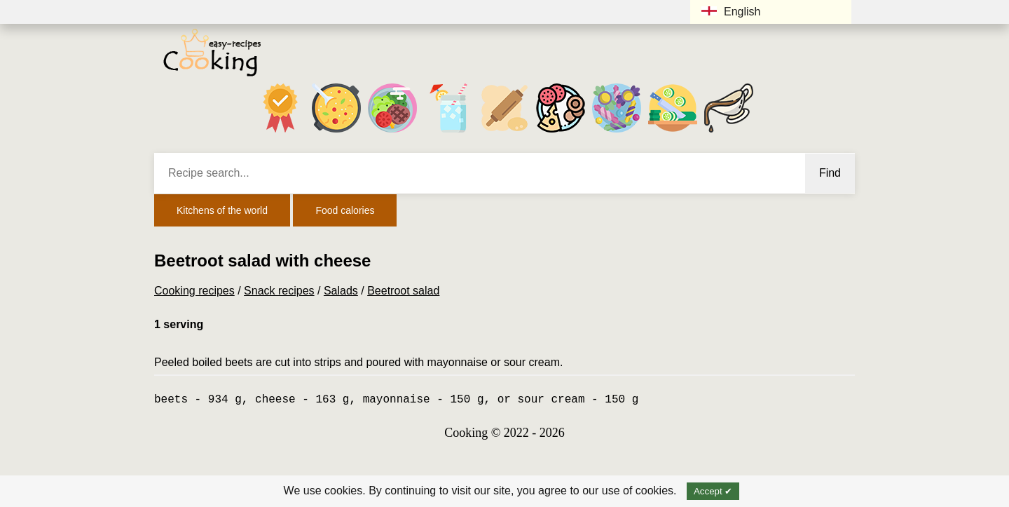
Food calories (344, 210)
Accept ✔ (713, 491)
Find (830, 173)
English (730, 12)
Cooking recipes (194, 291)
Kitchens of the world (222, 210)
